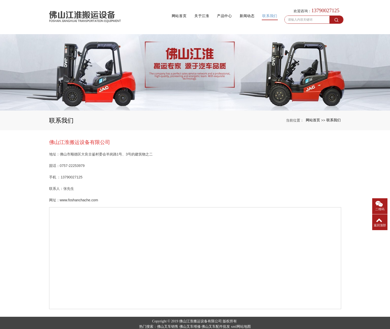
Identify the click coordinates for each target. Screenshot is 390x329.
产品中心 (212, 11)
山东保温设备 (166, 319)
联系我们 (265, 11)
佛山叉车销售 (167, 314)
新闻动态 (238, 11)
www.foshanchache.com (79, 187)
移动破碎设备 (212, 319)
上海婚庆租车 (188, 319)
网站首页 (158, 11)
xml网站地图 (241, 314)
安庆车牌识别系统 (238, 319)
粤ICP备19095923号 (195, 324)
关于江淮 (185, 11)
